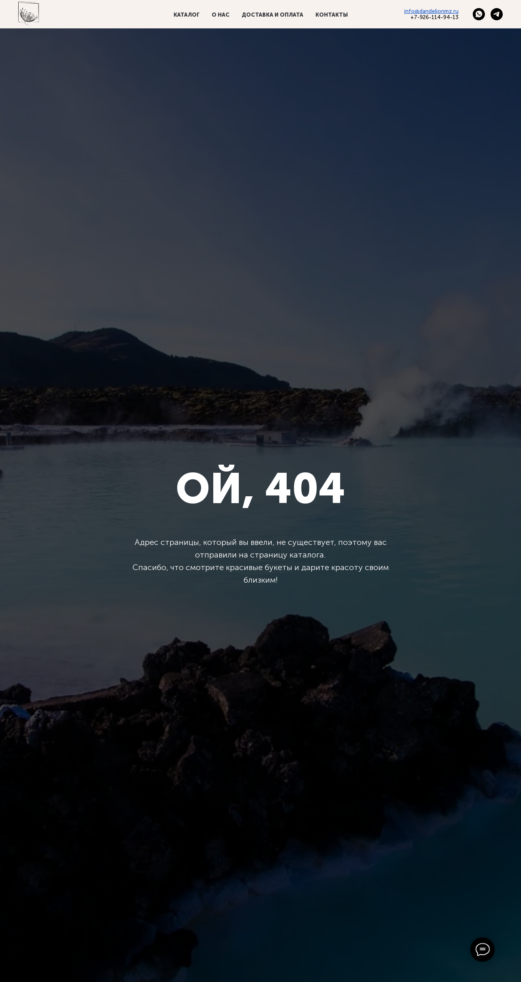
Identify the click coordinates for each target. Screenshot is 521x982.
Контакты (331, 15)
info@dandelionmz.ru (431, 11)
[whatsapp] (479, 14)
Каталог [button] (186, 15)
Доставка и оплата (272, 15)
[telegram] (497, 14)
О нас (220, 15)
